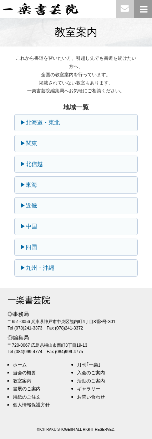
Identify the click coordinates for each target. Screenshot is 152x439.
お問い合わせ (91, 397)
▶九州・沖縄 (37, 268)
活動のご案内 (91, 381)
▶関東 (28, 143)
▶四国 (28, 247)
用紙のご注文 (27, 397)
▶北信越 (31, 164)
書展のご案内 (27, 388)
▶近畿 (28, 206)
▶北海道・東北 (40, 122)
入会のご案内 (91, 372)
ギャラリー (88, 388)
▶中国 (28, 226)
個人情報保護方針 (31, 405)
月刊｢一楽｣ (89, 364)
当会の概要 (24, 372)
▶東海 (28, 185)
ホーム (20, 364)
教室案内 (22, 381)
